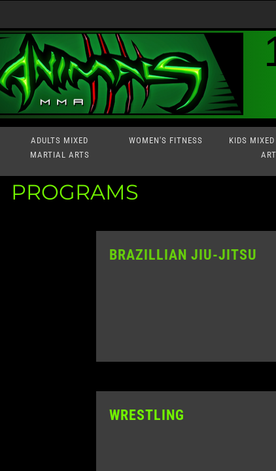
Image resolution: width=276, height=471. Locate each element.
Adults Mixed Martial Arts (60, 147)
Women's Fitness (166, 140)
